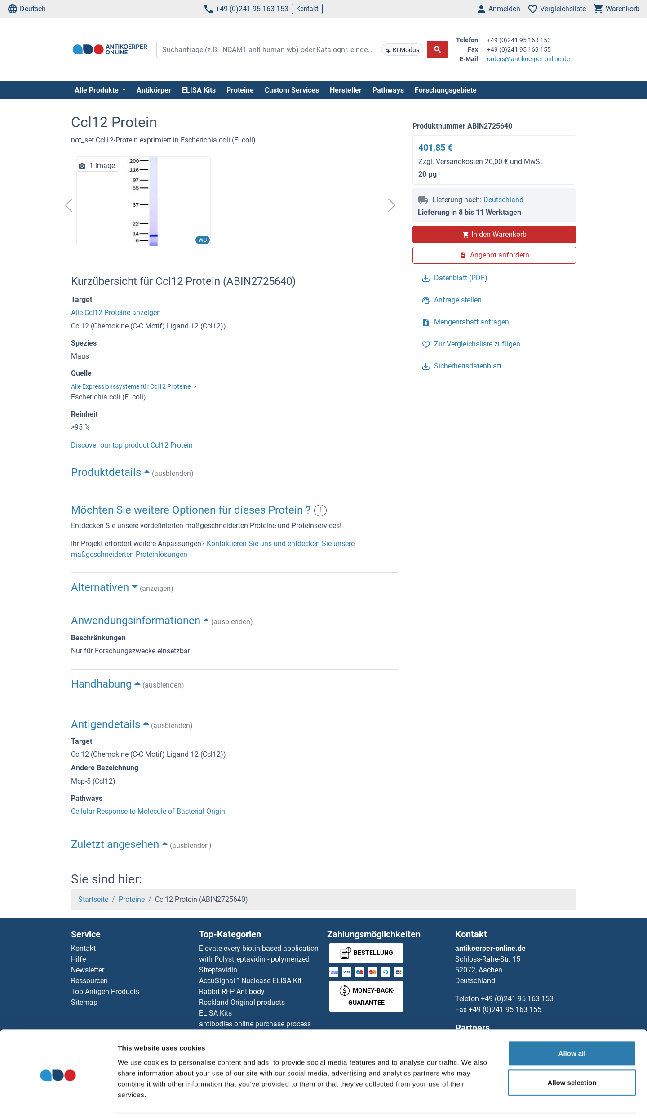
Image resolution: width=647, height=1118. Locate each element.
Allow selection (571, 1052)
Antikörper (154, 90)
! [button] (320, 510)
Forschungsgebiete (446, 90)
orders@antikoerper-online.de (528, 58)
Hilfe (78, 959)
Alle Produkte (97, 90)
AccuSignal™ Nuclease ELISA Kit (250, 980)
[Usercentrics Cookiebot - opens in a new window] (58, 1100)
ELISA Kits (199, 90)
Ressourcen (89, 980)
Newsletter (87, 970)
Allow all (572, 1022)
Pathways (388, 90)
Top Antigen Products (105, 991)
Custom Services (292, 90)
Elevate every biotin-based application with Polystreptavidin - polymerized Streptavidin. (259, 959)
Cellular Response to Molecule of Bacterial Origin (148, 811)
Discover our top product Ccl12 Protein (132, 445)
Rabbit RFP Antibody (232, 991)
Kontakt (307, 8)
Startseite (93, 899)
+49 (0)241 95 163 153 (245, 9)
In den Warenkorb (494, 234)
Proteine (240, 90)
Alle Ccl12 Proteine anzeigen (116, 312)
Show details (471, 1100)
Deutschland (503, 199)
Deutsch (26, 9)
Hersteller (346, 90)
